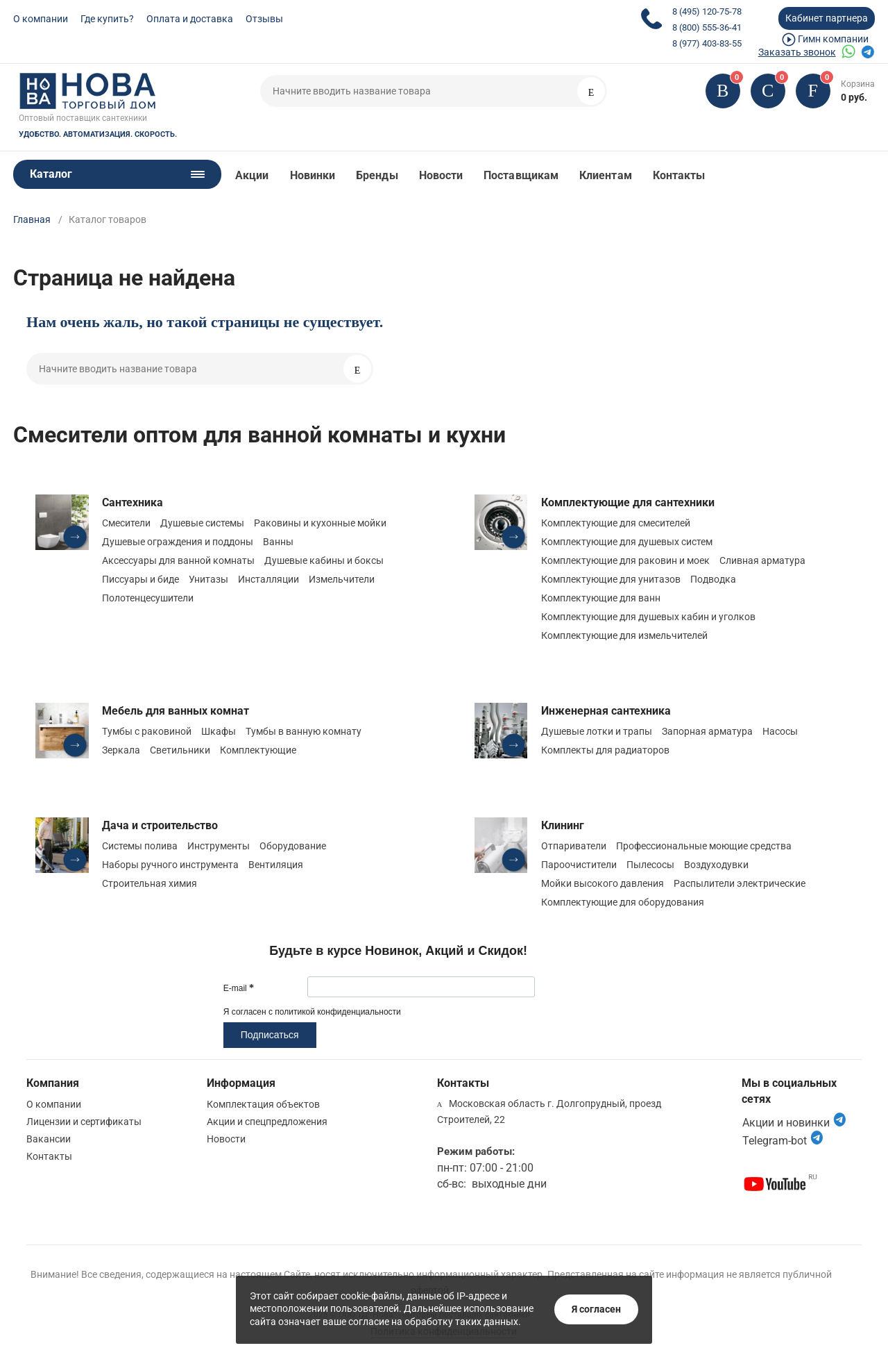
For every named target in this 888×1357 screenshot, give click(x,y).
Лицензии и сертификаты (84, 1121)
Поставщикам (521, 175)
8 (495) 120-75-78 (707, 11)
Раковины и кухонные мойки (320, 522)
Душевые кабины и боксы (324, 560)
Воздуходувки (716, 864)
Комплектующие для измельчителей (624, 635)
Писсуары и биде (140, 579)
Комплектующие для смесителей (615, 522)
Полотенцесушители (148, 597)
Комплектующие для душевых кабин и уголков (648, 616)
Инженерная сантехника (606, 710)
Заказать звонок (797, 52)
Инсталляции (268, 579)
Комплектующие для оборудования (622, 902)
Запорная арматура (707, 731)
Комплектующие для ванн (600, 597)
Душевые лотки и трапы (596, 731)
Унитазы (208, 579)
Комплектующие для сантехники (628, 502)
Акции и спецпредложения (267, 1121)
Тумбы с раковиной (146, 731)
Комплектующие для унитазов (611, 579)
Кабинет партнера (826, 18)
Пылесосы (650, 864)
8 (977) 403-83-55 (707, 43)
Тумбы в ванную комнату (303, 731)
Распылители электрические (739, 883)
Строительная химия (149, 883)
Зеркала (121, 750)
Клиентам (605, 175)
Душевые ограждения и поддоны (177, 541)
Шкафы (218, 731)
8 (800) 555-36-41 (707, 27)
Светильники (180, 750)
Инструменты (218, 845)
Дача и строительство (160, 825)
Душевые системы (202, 522)
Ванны (278, 541)
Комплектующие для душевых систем (626, 541)
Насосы (780, 731)
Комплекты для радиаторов (605, 750)
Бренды (377, 175)
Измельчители (342, 579)
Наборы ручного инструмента (170, 864)
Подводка (713, 579)
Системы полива (140, 845)
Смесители (126, 522)
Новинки (313, 175)
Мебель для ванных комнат (175, 710)
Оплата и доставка (189, 18)
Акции (251, 175)
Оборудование (292, 845)
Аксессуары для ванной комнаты (178, 560)
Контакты (679, 175)
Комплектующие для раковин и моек (625, 560)
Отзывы (264, 18)
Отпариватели (573, 845)
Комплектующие (258, 750)
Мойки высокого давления (602, 883)
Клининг (562, 825)
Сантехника (132, 502)
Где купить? (107, 18)
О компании (40, 18)
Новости (441, 175)
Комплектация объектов (263, 1104)
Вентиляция (275, 864)
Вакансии (48, 1138)
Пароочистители (579, 864)
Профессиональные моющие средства (704, 845)
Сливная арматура (762, 560)
